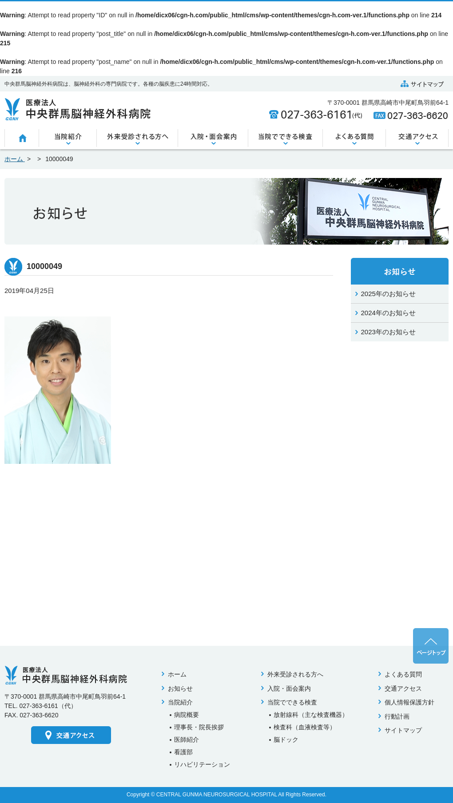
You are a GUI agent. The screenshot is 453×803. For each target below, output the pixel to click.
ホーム (177, 674)
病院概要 (186, 714)
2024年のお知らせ (388, 312)
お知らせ (180, 688)
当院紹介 (180, 702)
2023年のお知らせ (388, 332)
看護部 (183, 752)
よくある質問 (403, 674)
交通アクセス (403, 688)
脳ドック (286, 739)
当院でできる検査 (292, 702)
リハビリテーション (202, 764)
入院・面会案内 (289, 688)
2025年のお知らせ (388, 293)
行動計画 (397, 716)
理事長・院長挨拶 (199, 727)
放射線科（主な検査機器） (311, 714)
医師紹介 (186, 739)
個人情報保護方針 (409, 702)
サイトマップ (403, 730)
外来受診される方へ (295, 674)
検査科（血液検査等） (305, 727)
